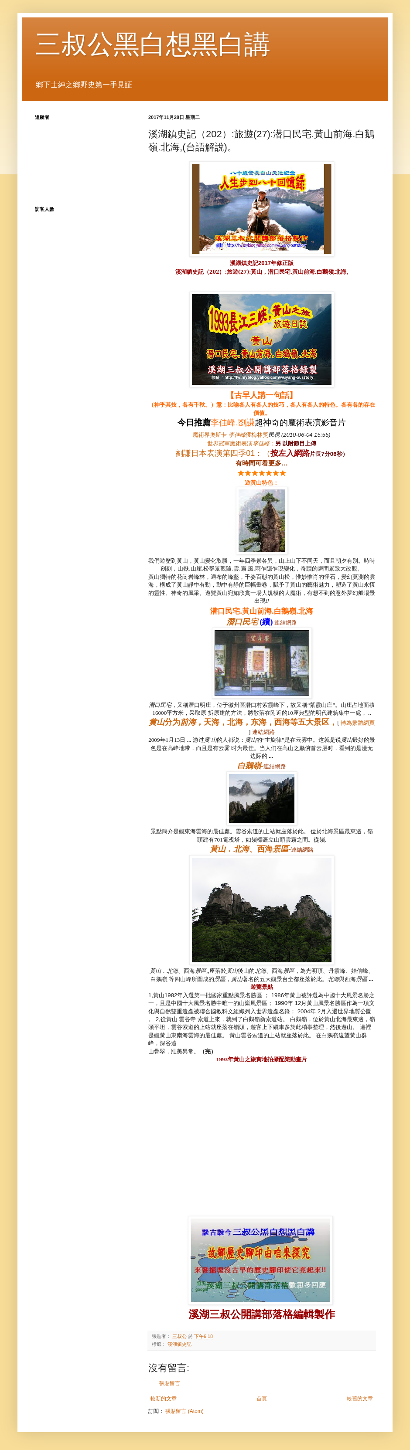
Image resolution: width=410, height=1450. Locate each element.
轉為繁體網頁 (358, 723)
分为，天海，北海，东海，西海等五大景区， (243, 722)
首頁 (261, 1399)
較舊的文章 (360, 1399)
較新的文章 (163, 1399)
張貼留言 (169, 1383)
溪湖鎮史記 (179, 1344)
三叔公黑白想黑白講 (152, 44)
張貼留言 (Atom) (184, 1411)
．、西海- (250, 849)
